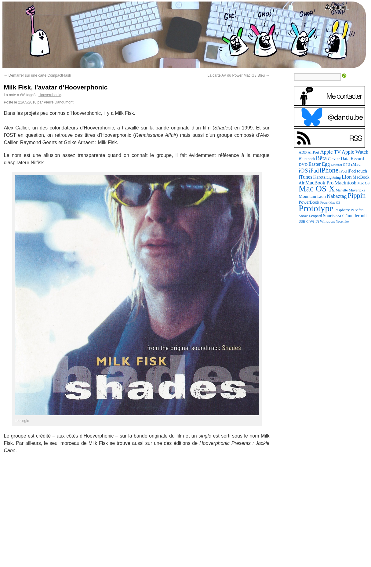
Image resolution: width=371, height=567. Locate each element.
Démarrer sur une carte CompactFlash (37, 75)
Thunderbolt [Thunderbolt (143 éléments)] (355, 215)
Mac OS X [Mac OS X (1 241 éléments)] (317, 188)
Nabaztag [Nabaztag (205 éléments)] (337, 196)
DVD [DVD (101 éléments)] (303, 164)
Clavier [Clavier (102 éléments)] (334, 158)
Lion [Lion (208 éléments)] (347, 177)
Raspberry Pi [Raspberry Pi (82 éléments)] (344, 210)
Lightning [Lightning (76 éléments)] (333, 177)
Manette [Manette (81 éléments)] (342, 190)
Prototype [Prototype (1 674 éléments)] (316, 208)
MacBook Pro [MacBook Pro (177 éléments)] (319, 183)
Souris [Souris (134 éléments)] (328, 215)
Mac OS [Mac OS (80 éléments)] (363, 183)
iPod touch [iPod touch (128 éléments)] (357, 171)
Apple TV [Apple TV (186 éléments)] (330, 152)
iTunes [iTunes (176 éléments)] (305, 177)
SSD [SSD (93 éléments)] (339, 216)
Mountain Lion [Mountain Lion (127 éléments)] (312, 196)
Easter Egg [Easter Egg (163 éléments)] (319, 164)
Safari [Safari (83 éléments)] (359, 210)
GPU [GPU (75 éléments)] (346, 165)
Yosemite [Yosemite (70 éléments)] (342, 221)
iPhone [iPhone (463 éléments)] (329, 170)
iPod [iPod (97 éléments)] (343, 171)
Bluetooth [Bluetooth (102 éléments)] (307, 158)
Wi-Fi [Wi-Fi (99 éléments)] (314, 221)
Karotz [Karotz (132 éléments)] (319, 177)
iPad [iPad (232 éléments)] (314, 171)
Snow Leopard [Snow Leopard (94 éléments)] (310, 215)
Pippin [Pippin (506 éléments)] (356, 195)
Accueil (337, 7)
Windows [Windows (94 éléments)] (327, 221)
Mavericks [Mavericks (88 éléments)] (357, 190)
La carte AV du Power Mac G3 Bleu (238, 75)
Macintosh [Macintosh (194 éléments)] (345, 183)
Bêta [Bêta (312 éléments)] (321, 157)
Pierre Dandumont (58, 102)
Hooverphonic (49, 95)
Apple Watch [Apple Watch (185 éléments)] (355, 152)
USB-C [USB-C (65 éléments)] (303, 221)
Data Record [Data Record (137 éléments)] (352, 158)
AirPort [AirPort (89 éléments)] (313, 152)
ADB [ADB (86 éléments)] (303, 152)
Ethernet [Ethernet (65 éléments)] (336, 164)
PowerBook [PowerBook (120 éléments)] (309, 202)
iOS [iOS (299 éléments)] (303, 170)
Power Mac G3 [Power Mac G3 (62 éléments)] (330, 202)
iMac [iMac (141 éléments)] (355, 164)
